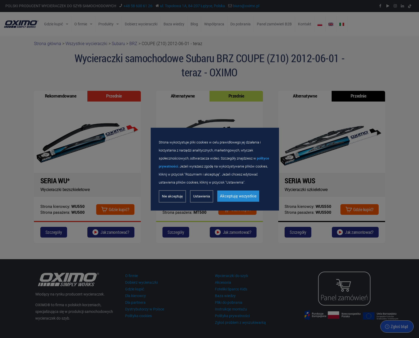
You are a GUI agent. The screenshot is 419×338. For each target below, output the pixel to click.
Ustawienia (201, 196)
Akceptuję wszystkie (238, 196)
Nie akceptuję (172, 196)
